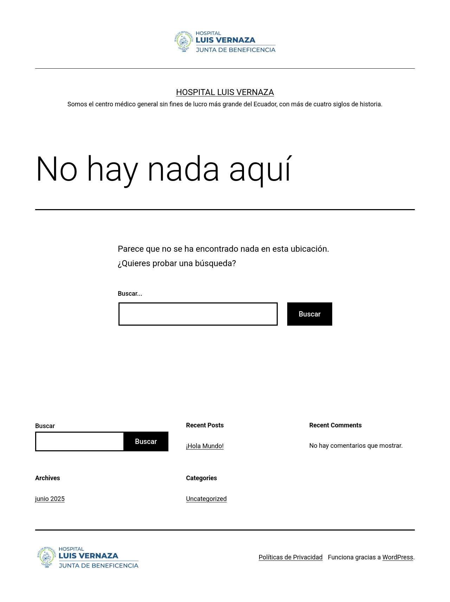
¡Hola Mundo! (205, 446)
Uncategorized (206, 498)
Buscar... (130, 293)
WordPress (397, 557)
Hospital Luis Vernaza (225, 92)
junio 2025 (50, 498)
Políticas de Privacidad (291, 557)
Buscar (45, 425)
